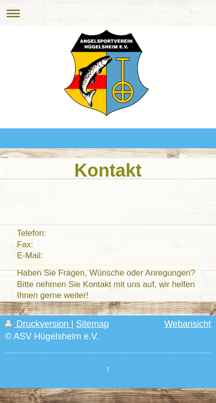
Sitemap (92, 324)
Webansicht (187, 324)
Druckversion (38, 324)
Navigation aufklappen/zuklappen (108, 13)
